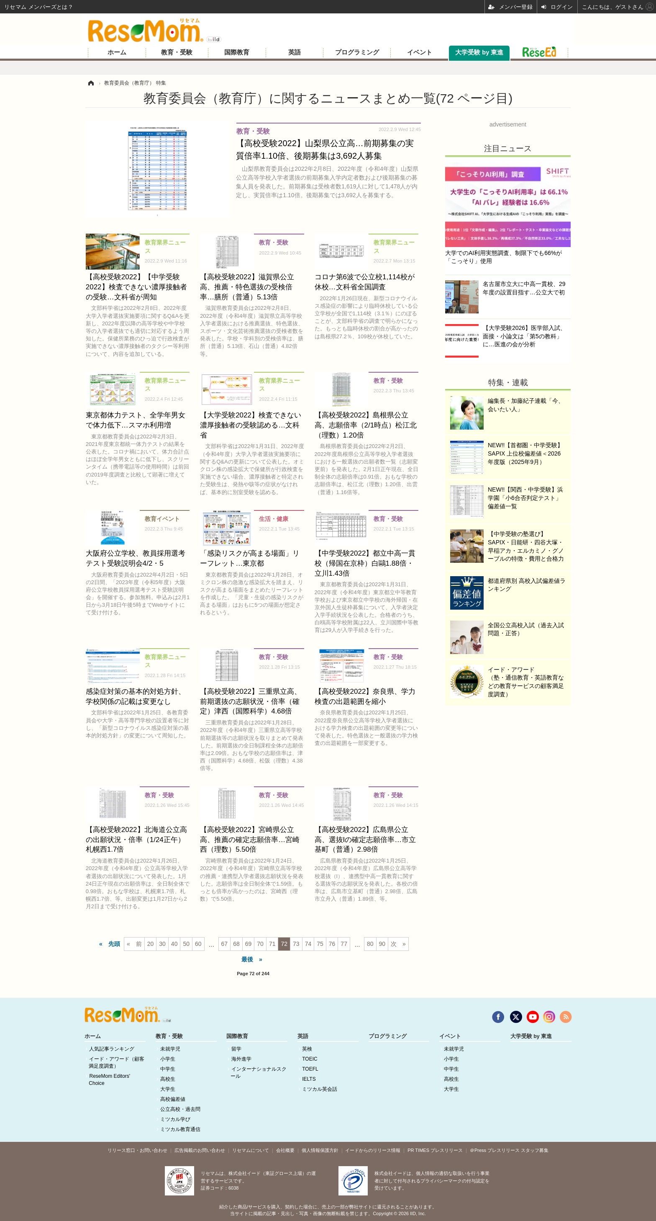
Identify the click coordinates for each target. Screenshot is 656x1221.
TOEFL (310, 1069)
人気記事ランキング (111, 1049)
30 (162, 943)
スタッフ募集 (534, 1150)
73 (296, 943)
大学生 (167, 1089)
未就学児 (170, 1049)
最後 (247, 959)
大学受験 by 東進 (479, 52)
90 (382, 943)
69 (248, 943)
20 (150, 943)
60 (198, 943)
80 (370, 943)
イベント (419, 52)
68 (236, 943)
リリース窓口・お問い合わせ (137, 1150)
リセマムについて (250, 1150)
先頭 (114, 943)
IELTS (308, 1079)
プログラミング (357, 52)
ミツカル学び (175, 1119)
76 (332, 943)
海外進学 (241, 1059)
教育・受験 (176, 52)
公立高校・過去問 (180, 1109)
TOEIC (309, 1059)
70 (260, 943)
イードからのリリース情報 (372, 1150)
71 (272, 943)
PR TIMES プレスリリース (435, 1150)
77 (344, 943)
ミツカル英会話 (319, 1089)
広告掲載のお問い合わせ (199, 1150)
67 (224, 943)
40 (174, 943)
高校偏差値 (172, 1099)
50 (186, 943)
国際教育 (236, 52)
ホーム (117, 52)
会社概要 (285, 1150)
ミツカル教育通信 (180, 1129)
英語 (294, 52)
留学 (236, 1049)
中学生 (167, 1069)
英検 (307, 1049)
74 (308, 943)
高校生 (167, 1079)
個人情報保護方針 (320, 1150)
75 (320, 943)
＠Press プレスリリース (495, 1150)
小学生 (167, 1059)
